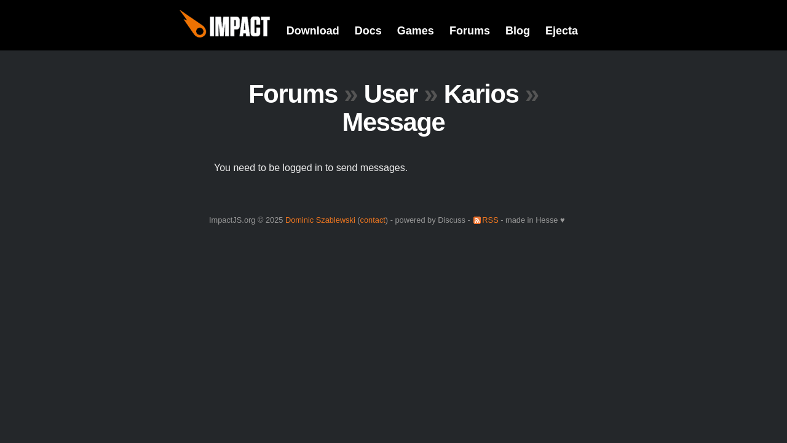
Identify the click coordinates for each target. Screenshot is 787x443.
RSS (490, 220)
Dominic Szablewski (320, 220)
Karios (481, 93)
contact (373, 220)
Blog (517, 31)
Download (313, 31)
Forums (469, 31)
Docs (368, 31)
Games (415, 31)
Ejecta (561, 31)
